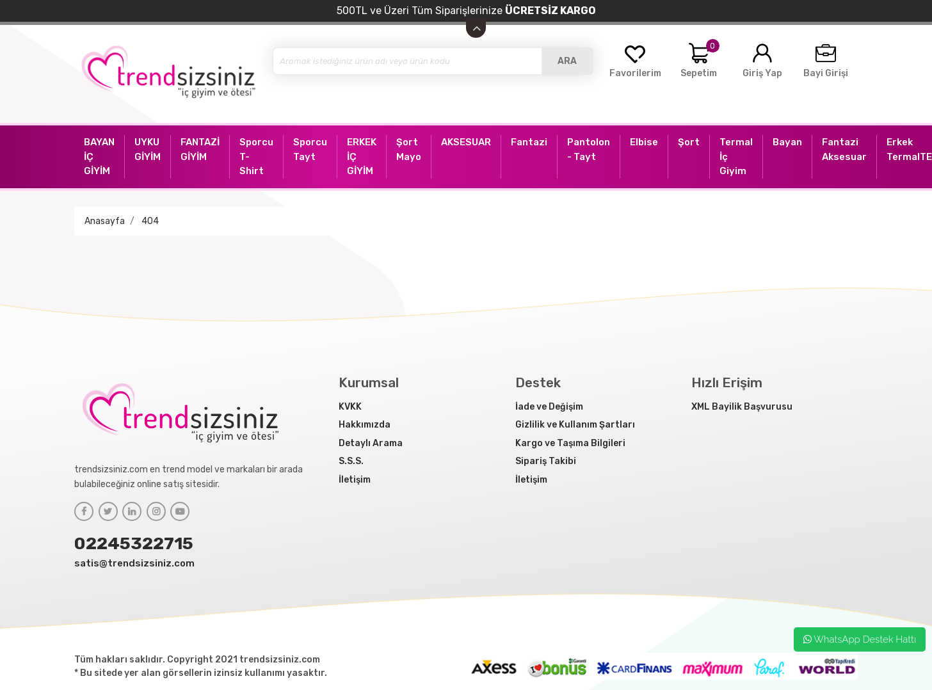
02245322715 (133, 543)
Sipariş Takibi (545, 461)
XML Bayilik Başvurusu (741, 406)
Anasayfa (104, 221)
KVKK (350, 406)
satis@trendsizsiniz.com (134, 563)
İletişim (355, 479)
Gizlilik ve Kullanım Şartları (575, 424)
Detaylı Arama (371, 443)
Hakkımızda (364, 424)
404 (150, 221)
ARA (567, 61)
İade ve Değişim (549, 406)
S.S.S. (351, 461)
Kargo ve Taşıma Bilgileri (570, 443)
